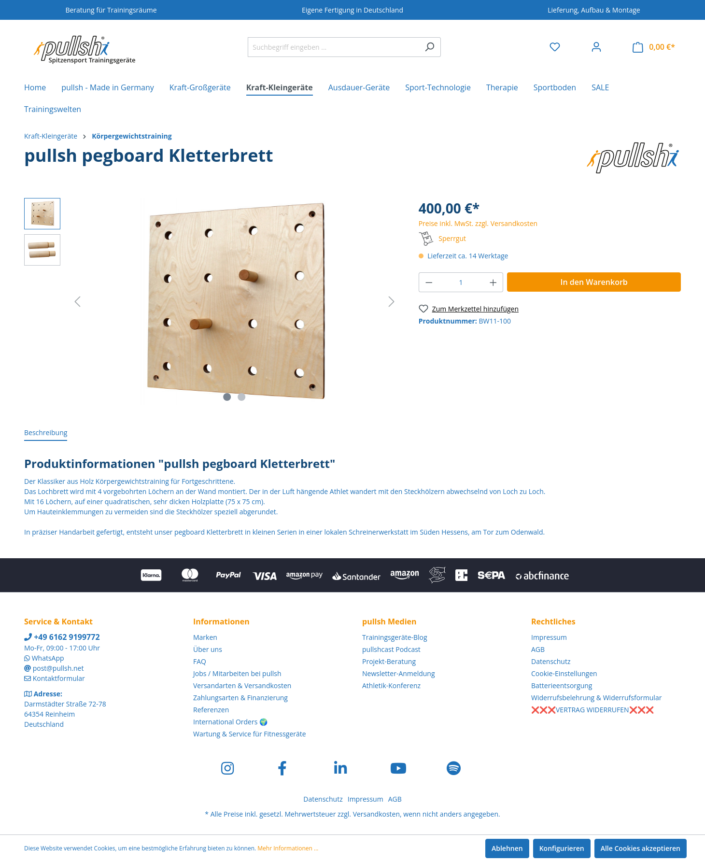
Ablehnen (507, 848)
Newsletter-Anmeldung (398, 673)
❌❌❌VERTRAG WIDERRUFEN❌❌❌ (592, 709)
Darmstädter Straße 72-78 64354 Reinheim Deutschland (65, 714)
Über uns (207, 649)
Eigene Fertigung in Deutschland (352, 9)
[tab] (45, 433)
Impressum (549, 637)
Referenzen (211, 709)
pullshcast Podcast (391, 649)
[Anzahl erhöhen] (493, 282)
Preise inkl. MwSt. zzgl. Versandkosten (478, 223)
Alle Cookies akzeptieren (640, 848)
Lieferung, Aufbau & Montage (594, 9)
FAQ (199, 661)
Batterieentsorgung (561, 685)
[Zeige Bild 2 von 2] (241, 397)
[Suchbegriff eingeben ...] (333, 47)
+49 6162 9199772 (62, 637)
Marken (205, 637)
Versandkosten (376, 814)
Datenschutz (550, 661)
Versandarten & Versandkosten (242, 685)
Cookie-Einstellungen (564, 673)
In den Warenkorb (594, 282)
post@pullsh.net (58, 668)
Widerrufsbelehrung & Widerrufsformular (596, 697)
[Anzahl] (461, 282)
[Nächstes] (391, 301)
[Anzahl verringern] (429, 282)
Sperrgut (452, 238)
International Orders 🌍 (230, 721)
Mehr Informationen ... (287, 848)
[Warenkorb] (654, 47)
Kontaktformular (59, 678)
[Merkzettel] (555, 47)
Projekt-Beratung (389, 661)
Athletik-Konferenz (391, 685)
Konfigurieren (561, 848)
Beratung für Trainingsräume (110, 9)
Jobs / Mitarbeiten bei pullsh (237, 673)
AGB (538, 649)
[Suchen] (429, 47)
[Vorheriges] (77, 301)
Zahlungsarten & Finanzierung (240, 697)
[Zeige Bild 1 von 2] (227, 397)
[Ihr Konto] (596, 47)
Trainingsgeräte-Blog (394, 637)
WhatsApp (48, 658)
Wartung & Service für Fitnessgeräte (249, 733)
